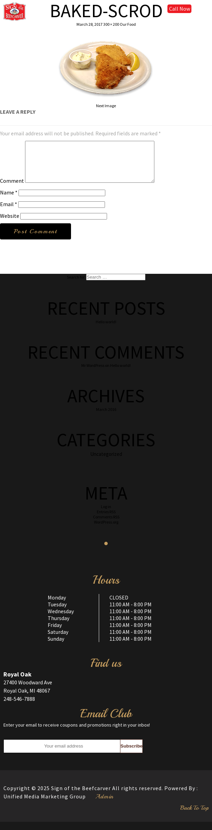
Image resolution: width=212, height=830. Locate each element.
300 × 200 (111, 24)
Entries (106, 520)
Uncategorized (106, 462)
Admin (104, 804)
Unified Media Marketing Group (44, 804)
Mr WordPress (92, 373)
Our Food (128, 24)
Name (8, 200)
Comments (106, 525)
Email (8, 212)
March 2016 (106, 417)
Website (9, 224)
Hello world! (106, 330)
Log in (106, 514)
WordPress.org (106, 530)
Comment (12, 189)
